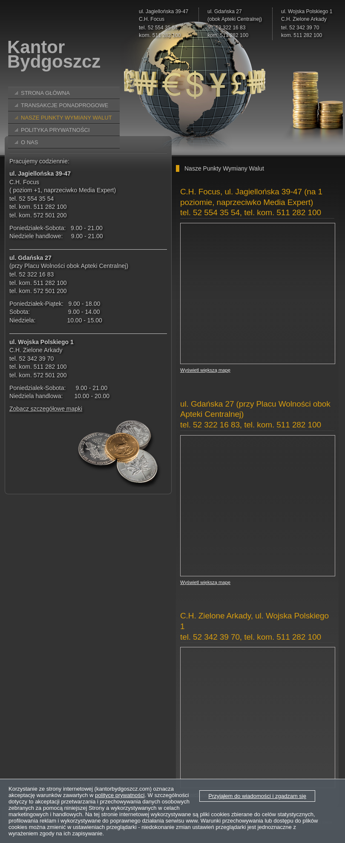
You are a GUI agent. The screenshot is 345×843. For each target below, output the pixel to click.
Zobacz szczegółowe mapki (45, 408)
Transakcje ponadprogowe (64, 105)
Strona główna (45, 93)
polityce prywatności (119, 795)
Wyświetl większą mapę (205, 370)
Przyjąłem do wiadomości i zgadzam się (257, 796)
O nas (29, 142)
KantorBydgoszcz (54, 54)
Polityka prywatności (55, 130)
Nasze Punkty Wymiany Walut (66, 117)
